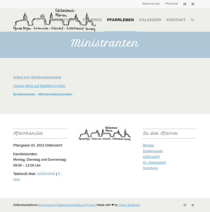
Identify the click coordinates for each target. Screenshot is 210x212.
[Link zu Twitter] (193, 4)
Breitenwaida (153, 151)
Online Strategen (129, 204)
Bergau (148, 145)
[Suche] (192, 19)
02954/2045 (46, 174)
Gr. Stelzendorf (154, 162)
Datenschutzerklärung (71, 204)
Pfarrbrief (171, 4)
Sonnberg (150, 168)
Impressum (47, 204)
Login (91, 204)
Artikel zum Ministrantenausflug (37, 77)
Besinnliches (150, 4)
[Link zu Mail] (185, 4)
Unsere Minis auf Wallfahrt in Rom (39, 86)
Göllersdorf (151, 157)
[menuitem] (151, 4)
